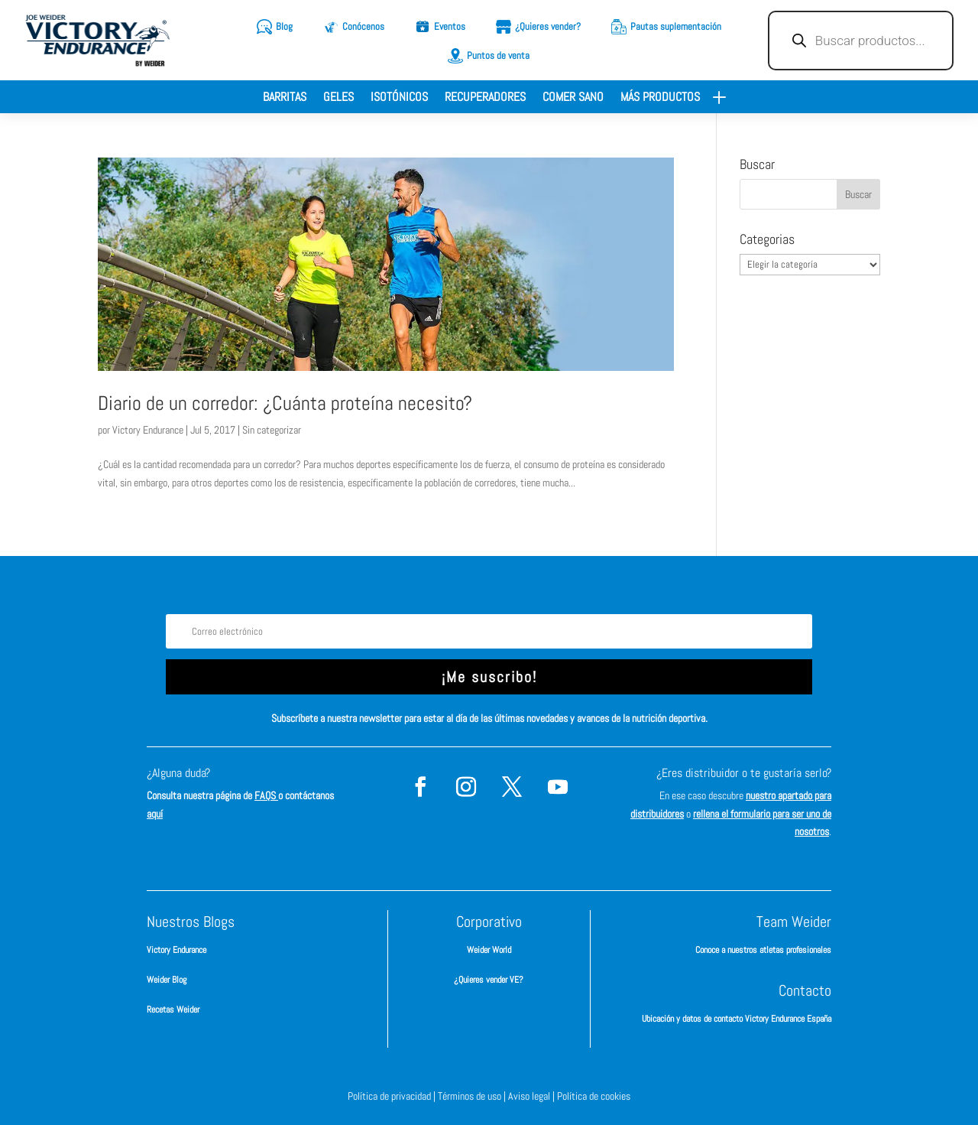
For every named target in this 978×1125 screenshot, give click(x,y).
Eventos (449, 26)
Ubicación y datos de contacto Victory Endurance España (736, 1019)
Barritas (284, 98)
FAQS (266, 795)
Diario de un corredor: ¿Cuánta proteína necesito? (285, 403)
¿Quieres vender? (548, 26)
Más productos (660, 98)
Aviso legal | (532, 1096)
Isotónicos (399, 98)
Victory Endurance (147, 430)
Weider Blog (166, 980)
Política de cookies (593, 1096)
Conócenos (363, 26)
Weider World (489, 950)
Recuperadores (485, 98)
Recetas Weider (173, 1009)
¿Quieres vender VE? (488, 980)
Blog (284, 26)
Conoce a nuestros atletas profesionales (763, 950)
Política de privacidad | (393, 1096)
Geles (338, 98)
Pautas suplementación (675, 26)
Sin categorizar (271, 430)
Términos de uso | (473, 1096)
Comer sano (573, 98)
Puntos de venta (498, 55)
